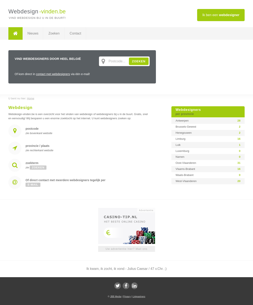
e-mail (33, 184)
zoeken (38, 167)
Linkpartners (138, 296)
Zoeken (53, 33)
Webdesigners (208, 112)
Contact (75, 33)
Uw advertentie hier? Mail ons (126, 248)
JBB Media (115, 296)
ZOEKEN (138, 61)
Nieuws (32, 33)
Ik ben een (220, 15)
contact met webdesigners (53, 74)
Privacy (127, 296)
